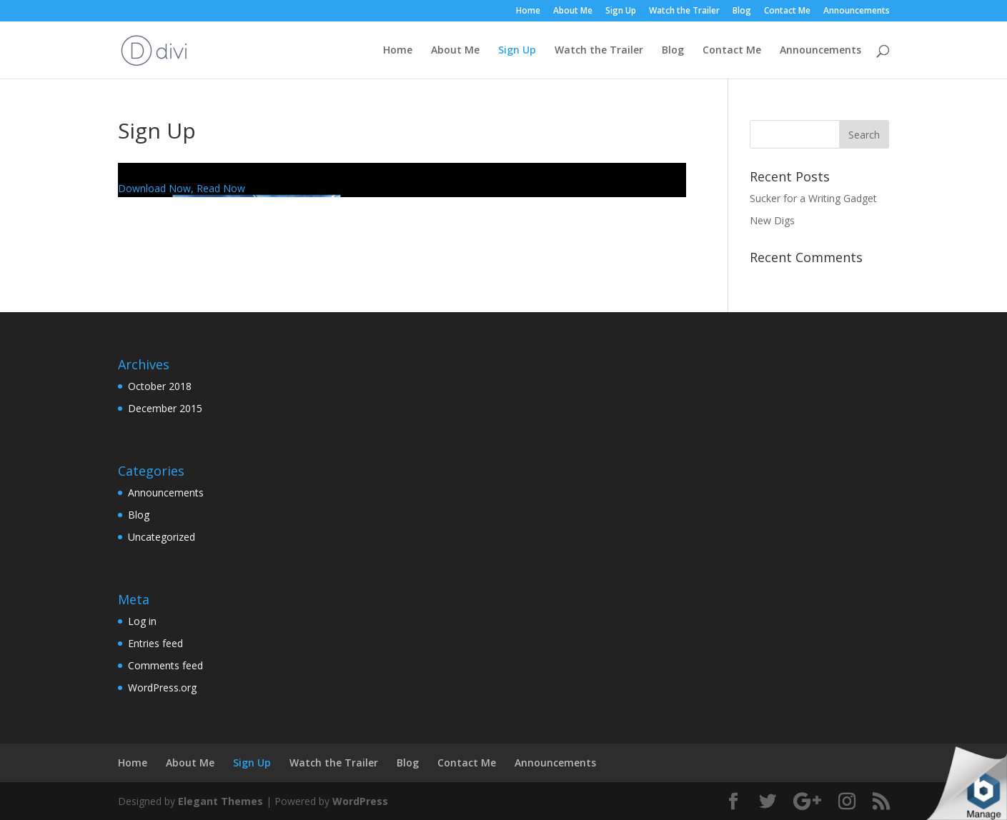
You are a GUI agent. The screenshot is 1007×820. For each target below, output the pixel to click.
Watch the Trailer (684, 11)
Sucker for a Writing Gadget (813, 198)
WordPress (360, 801)
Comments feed (165, 665)
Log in (142, 621)
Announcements (856, 11)
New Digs (772, 220)
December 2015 (165, 408)
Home (528, 11)
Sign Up (620, 11)
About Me (572, 11)
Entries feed (155, 643)
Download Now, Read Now (181, 188)
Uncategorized (161, 537)
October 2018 (160, 386)
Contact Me (787, 11)
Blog (742, 11)
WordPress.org (162, 687)
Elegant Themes (220, 801)
